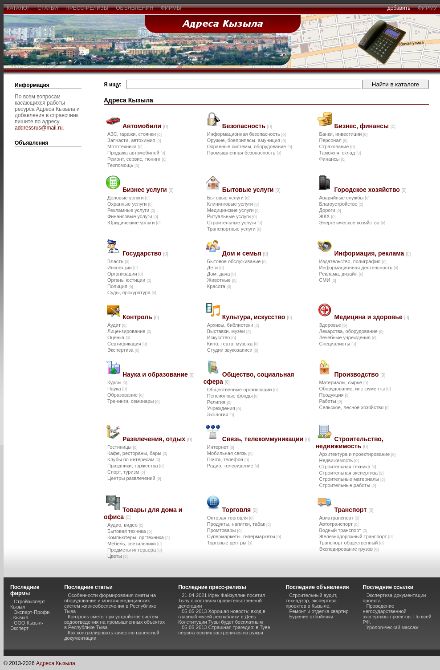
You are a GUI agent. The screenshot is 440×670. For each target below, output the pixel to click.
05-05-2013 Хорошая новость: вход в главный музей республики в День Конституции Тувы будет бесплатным (221, 617)
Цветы (117, 556)
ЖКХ (327, 216)
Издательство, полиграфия (352, 261)
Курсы (117, 382)
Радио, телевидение (233, 465)
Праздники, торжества (135, 465)
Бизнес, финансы (364, 126)
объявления (134, 8)
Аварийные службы (344, 197)
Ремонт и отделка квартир (318, 611)
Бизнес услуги (148, 189)
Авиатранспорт (339, 517)
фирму (427, 8)
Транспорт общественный (351, 542)
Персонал (333, 140)
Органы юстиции (129, 280)
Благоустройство (341, 204)
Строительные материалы (352, 479)
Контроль (140, 317)
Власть (118, 261)
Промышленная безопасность (244, 152)
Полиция (120, 286)
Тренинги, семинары (133, 401)
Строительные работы (347, 485)
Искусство (221, 337)
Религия (219, 402)
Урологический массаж (393, 627)
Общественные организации (242, 389)
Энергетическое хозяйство (352, 222)
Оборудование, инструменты (355, 388)
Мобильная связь (230, 453)
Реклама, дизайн (341, 273)
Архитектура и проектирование (357, 454)
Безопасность (247, 126)
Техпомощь (123, 165)
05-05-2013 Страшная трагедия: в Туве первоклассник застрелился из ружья (224, 630)
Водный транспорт (343, 530)
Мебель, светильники (134, 543)
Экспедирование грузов (349, 549)
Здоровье (332, 325)
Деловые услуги (128, 197)
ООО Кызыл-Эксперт (26, 625)
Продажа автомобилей (136, 152)
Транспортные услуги (234, 228)
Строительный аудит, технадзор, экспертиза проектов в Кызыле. (311, 601)
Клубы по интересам (133, 459)
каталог (18, 8)
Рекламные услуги (131, 210)
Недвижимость (339, 460)
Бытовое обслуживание (237, 261)
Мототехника (125, 146)
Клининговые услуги (233, 204)
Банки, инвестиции (343, 134)
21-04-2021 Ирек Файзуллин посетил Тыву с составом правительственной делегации (221, 601)
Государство (145, 253)
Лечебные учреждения (347, 337)
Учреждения (224, 408)
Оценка (118, 337)
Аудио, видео (125, 525)
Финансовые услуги (132, 216)
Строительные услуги (234, 222)
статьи (48, 8)
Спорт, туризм (126, 472)
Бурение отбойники (311, 616)
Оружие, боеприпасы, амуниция (246, 140)
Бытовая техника (129, 531)
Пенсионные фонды (233, 395)
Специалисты (337, 343)
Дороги (330, 210)
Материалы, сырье (343, 382)
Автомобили (145, 126)
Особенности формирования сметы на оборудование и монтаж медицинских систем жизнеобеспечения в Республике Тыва (110, 603)
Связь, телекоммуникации (266, 439)
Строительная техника (347, 466)
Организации (125, 273)
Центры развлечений (134, 478)
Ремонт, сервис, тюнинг (137, 159)
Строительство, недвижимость (349, 442)
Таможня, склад (340, 152)
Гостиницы (122, 447)
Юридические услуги (133, 222)
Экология (220, 414)
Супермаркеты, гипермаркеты (244, 536)
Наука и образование (158, 374)
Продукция (334, 395)
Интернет (220, 447)
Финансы (332, 159)
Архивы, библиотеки (233, 325)
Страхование (336, 146)
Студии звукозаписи (232, 350)
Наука (117, 388)
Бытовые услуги (251, 189)
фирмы (171, 8)
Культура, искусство (257, 317)
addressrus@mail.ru (39, 128)
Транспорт (353, 509)
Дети (215, 267)
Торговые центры (229, 542)
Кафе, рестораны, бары (137, 453)
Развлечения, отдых (157, 439)
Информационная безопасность (246, 134)
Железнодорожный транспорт (355, 536)
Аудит (116, 325)
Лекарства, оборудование (351, 331)
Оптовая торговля (230, 517)
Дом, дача (221, 273)
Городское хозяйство (370, 189)
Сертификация (127, 343)
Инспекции (122, 267)
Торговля (239, 509)
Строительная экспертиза (351, 472)
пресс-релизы (86, 8)
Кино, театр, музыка (232, 343)
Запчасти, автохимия (134, 140)
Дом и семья (245, 253)
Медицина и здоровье (371, 317)
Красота (219, 286)
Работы (330, 401)
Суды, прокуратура (131, 292)
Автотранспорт (339, 524)
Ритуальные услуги (232, 216)
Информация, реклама (372, 253)
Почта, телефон (228, 459)
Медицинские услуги (233, 210)
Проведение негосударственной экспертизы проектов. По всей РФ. (397, 614)
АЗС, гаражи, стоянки (134, 134)
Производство (359, 374)
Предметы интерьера (134, 549)
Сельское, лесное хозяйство (354, 407)
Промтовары (224, 530)
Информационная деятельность (358, 267)
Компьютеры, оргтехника (138, 537)
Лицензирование (129, 331)
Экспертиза (123, 350)
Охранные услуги (129, 204)
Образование (125, 395)
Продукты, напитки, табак (239, 524)
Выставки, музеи (229, 331)
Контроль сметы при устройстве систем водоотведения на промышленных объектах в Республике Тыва (114, 622)
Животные (221, 280)
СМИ (327, 280)
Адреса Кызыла (55, 663)
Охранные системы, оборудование (249, 146)
